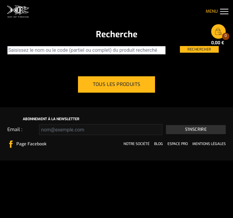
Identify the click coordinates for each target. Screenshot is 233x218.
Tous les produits (116, 84)
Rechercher (199, 49)
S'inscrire (196, 129)
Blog (158, 143)
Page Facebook (31, 144)
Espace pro (177, 143)
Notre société (136, 143)
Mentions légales (209, 143)
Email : (14, 129)
